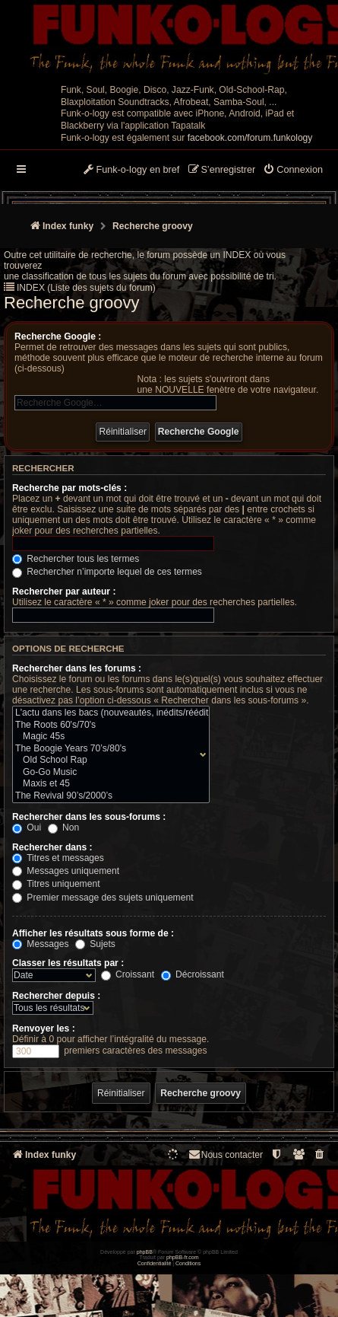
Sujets (95, 944)
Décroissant (192, 974)
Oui (26, 827)
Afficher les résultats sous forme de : (93, 933)
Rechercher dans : (52, 847)
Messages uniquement (65, 871)
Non (64, 827)
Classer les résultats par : (68, 963)
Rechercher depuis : (56, 995)
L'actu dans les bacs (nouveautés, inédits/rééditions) (107, 713)
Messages (40, 944)
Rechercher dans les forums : (76, 668)
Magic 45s (107, 737)
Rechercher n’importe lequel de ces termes (107, 571)
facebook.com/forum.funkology (250, 137)
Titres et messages (58, 858)
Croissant (127, 974)
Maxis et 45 (107, 784)
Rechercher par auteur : (63, 591)
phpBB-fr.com (182, 1257)
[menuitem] (293, 170)
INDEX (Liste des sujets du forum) (86, 287)
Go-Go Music (107, 773)
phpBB (145, 1252)
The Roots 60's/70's (107, 725)
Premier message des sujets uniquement (103, 897)
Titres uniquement (56, 884)
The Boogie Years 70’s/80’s (107, 749)
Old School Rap (107, 760)
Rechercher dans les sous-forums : (89, 817)
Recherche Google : (57, 336)
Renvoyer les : (43, 1028)
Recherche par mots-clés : (69, 488)
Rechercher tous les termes (75, 558)
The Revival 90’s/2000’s (107, 796)
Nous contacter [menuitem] (225, 1154)
